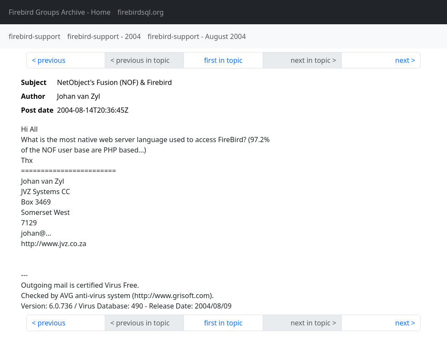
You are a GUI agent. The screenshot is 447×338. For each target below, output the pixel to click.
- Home (60, 12)
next (402, 60)
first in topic (223, 60)
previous (51, 60)
